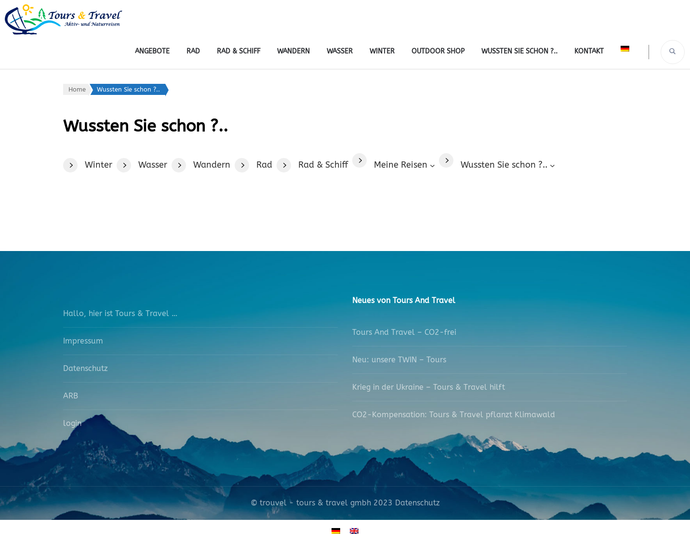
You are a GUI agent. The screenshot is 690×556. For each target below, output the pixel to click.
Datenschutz (85, 368)
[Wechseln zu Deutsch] (336, 531)
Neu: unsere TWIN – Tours (399, 359)
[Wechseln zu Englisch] (354, 531)
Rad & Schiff (238, 51)
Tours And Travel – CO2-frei (404, 332)
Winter (382, 51)
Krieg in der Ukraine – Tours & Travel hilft (428, 387)
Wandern (293, 51)
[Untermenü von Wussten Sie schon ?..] (508, 165)
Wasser (340, 51)
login (72, 423)
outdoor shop (437, 51)
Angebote (152, 51)
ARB (70, 395)
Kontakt (589, 51)
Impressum (83, 340)
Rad (193, 51)
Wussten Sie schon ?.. (519, 51)
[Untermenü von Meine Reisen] (404, 165)
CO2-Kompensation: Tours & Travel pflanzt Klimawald (453, 414)
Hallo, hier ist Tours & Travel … (120, 313)
